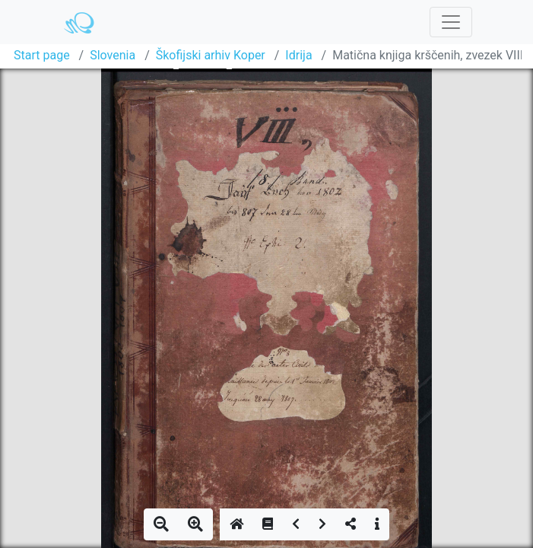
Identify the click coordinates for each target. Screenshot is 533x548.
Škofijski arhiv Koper (210, 55)
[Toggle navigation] (451, 22)
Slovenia (112, 55)
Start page (42, 55)
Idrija (298, 55)
